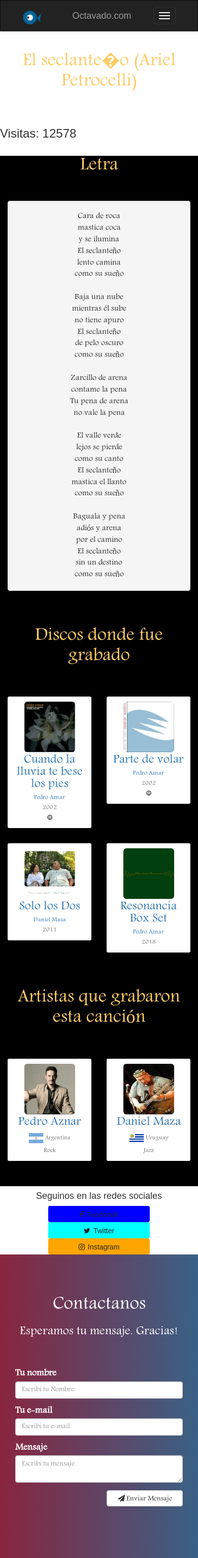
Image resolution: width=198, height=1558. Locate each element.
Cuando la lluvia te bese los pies (50, 772)
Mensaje (31, 1448)
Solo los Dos (49, 907)
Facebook (99, 1214)
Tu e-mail (33, 1411)
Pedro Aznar (49, 797)
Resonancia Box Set (148, 913)
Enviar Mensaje (145, 1498)
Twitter (99, 1231)
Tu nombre (35, 1373)
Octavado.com (101, 16)
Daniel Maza (50, 920)
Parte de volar (148, 760)
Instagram (99, 1247)
